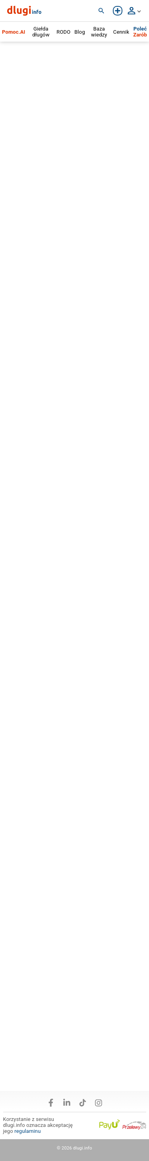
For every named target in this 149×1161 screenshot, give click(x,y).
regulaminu (27, 1131)
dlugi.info (82, 1148)
